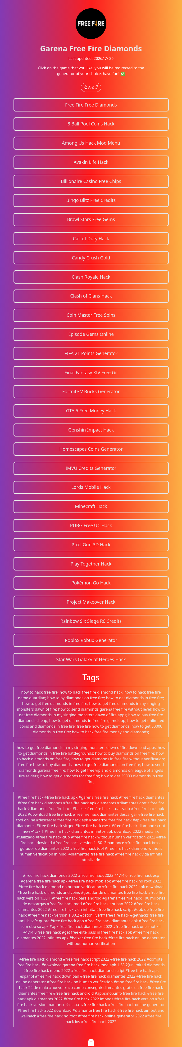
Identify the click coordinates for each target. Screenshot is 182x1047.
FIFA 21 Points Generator (91, 353)
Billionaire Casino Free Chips (91, 181)
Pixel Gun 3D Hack (91, 544)
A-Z (91, 87)
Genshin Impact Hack (91, 430)
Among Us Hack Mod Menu (91, 143)
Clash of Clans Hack (91, 296)
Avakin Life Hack (91, 162)
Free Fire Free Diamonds (91, 105)
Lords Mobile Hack (91, 487)
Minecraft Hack (91, 506)
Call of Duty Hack (91, 238)
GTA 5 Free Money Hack (91, 410)
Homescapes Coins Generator (91, 449)
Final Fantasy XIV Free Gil (91, 372)
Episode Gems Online (91, 334)
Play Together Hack (91, 564)
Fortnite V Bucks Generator (91, 391)
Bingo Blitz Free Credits (91, 200)
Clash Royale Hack (91, 277)
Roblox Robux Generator (91, 640)
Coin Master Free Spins (91, 315)
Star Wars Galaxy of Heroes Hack (91, 659)
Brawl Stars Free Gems (91, 219)
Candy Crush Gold (91, 257)
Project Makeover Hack (91, 602)
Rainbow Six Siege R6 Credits (91, 621)
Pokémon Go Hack (91, 582)
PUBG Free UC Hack (91, 525)
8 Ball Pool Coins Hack (91, 123)
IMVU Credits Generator (90, 468)
